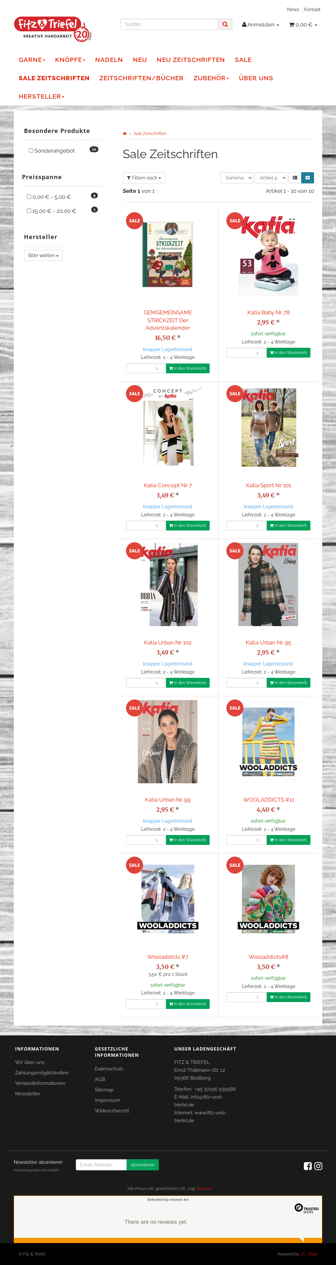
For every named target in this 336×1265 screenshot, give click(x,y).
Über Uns (256, 78)
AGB (100, 1079)
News (293, 9)
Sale (243, 59)
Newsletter (27, 1094)
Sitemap (104, 1090)
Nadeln (109, 59)
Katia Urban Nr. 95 (268, 642)
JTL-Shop (308, 1254)
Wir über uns (29, 1062)
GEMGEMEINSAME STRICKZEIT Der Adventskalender (168, 320)
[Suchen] (170, 24)
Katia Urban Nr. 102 (168, 642)
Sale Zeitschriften (54, 78)
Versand (204, 1188)
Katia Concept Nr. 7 (168, 485)
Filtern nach (144, 177)
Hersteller (41, 96)
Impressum (107, 1100)
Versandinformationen (40, 1083)
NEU (140, 59)
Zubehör (211, 78)
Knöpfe (70, 59)
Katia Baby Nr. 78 (268, 312)
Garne (32, 59)
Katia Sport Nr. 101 (268, 485)
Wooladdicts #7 (167, 957)
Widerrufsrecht (112, 1111)
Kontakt (312, 9)
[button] (295, 177)
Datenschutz (109, 1069)
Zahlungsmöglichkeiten (42, 1073)
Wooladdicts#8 (268, 957)
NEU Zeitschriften (191, 59)
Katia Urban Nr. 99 (168, 799)
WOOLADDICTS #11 (268, 799)
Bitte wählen (43, 255)
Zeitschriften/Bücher (141, 78)
